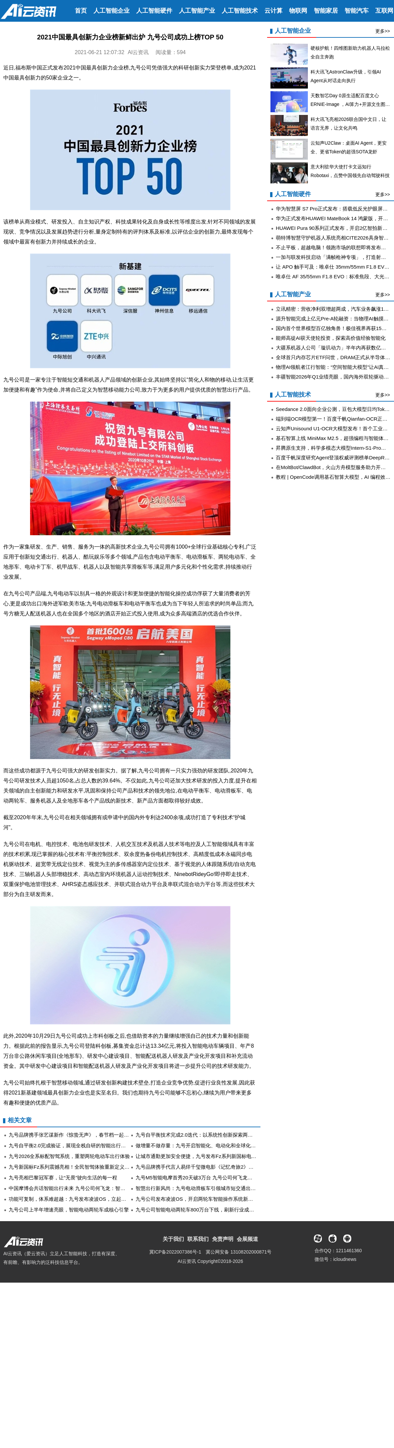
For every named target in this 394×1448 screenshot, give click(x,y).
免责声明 (222, 1239)
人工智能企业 (111, 10)
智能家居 (326, 10)
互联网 (384, 10)
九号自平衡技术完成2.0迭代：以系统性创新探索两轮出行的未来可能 (212, 1135)
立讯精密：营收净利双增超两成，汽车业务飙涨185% (335, 309)
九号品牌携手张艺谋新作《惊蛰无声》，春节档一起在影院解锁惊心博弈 (89, 1135)
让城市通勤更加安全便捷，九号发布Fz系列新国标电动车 (198, 1156)
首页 (81, 10)
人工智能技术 (240, 10)
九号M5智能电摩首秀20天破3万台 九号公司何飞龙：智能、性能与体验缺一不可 (224, 1177)
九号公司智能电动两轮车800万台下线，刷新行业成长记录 (200, 1209)
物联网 (298, 10)
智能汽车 (357, 10)
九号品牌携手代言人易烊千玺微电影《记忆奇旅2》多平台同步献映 (209, 1167)
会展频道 (247, 1239)
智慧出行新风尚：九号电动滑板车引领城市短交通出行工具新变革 (208, 1188)
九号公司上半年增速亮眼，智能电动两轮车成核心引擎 (69, 1209)
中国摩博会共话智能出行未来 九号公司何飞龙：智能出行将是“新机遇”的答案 (94, 1188)
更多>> (382, 31)
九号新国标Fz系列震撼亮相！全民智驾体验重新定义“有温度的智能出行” (88, 1167)
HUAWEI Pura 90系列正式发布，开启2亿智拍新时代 (334, 228)
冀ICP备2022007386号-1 (175, 1252)
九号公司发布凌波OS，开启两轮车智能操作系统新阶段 (197, 1199)
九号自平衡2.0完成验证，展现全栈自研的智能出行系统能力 (75, 1145)
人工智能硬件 (154, 10)
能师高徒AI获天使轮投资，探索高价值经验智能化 (331, 338)
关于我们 (173, 1239)
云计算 (273, 10)
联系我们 (198, 1239)
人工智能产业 (197, 10)
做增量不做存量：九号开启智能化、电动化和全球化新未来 (201, 1145)
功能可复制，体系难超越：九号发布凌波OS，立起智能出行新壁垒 (82, 1199)
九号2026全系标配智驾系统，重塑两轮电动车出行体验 (69, 1156)
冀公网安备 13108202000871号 (238, 1252)
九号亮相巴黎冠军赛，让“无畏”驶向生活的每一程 (63, 1177)
